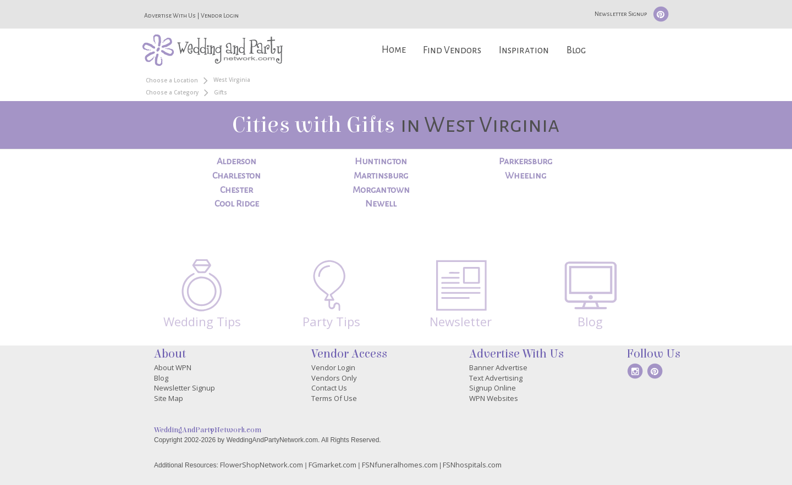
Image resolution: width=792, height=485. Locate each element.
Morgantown (381, 190)
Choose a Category (172, 92)
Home (394, 49)
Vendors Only (334, 378)
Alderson (236, 161)
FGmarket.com (332, 465)
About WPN (172, 367)
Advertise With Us (170, 15)
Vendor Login (220, 15)
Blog (576, 50)
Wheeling (525, 176)
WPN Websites (493, 398)
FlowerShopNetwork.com (261, 465)
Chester (236, 190)
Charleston (236, 176)
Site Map (168, 398)
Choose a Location (172, 80)
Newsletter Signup (621, 13)
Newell (381, 204)
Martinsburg (381, 176)
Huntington (381, 161)
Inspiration (524, 50)
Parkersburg (525, 161)
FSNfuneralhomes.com (400, 465)
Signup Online (492, 388)
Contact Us (329, 388)
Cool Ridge (237, 204)
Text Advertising (495, 378)
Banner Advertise (498, 367)
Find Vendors (452, 50)
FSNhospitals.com (472, 465)
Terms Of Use (334, 398)
